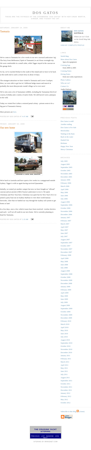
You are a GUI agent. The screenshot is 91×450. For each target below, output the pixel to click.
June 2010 (64, 334)
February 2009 (66, 290)
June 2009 (64, 299)
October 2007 (65, 246)
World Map (65, 56)
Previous (35, 436)
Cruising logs (65, 65)
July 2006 (64, 199)
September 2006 (66, 205)
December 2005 (66, 177)
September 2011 (66, 381)
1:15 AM (25, 219)
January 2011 (65, 355)
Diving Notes (65, 74)
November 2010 (66, 349)
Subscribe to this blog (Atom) (73, 411)
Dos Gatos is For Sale (68, 127)
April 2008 (64, 258)
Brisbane (64, 143)
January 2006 (65, 180)
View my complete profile (72, 45)
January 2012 (65, 393)
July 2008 (64, 268)
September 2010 (66, 343)
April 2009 (64, 293)
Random (49, 436)
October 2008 (65, 277)
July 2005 (64, 161)
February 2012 (66, 396)
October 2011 (65, 384)
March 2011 (65, 362)
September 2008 (66, 274)
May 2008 (64, 261)
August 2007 (65, 240)
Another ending (66, 124)
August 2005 (65, 164)
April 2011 (64, 365)
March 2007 (65, 224)
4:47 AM (25, 116)
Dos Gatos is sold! (67, 121)
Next (45, 437)
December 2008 (66, 283)
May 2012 (64, 399)
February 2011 (66, 359)
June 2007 (64, 233)
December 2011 (66, 390)
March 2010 (65, 324)
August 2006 (65, 202)
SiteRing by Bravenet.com (46, 441)
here (14, 112)
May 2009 (64, 296)
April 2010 (64, 327)
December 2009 (66, 318)
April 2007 (64, 227)
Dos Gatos (79, 31)
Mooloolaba (65, 131)
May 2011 (64, 368)
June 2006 (64, 196)
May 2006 (64, 192)
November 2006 (66, 211)
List (43, 436)
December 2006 (66, 214)
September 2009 (66, 308)
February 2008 (66, 255)
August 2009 (65, 305)
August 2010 (65, 340)
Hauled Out (65, 140)
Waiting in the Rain (68, 134)
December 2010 (66, 352)
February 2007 (66, 221)
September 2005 (66, 167)
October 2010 (65, 346)
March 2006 (65, 186)
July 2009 (64, 302)
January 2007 (65, 217)
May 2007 (64, 230)
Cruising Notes (66, 71)
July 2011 (64, 374)
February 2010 (66, 321)
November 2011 (66, 387)
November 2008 (66, 280)
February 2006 (66, 183)
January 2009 (65, 287)
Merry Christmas (67, 149)
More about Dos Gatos (69, 59)
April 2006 (64, 189)
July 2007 (64, 236)
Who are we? (65, 83)
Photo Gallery (66, 80)
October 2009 (65, 312)
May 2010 (64, 330)
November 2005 (66, 174)
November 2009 (66, 315)
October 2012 (65, 403)
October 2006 (65, 208)
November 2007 (66, 249)
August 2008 (65, 271)
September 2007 (66, 243)
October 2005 (65, 170)
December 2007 (66, 252)
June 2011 (64, 371)
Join (57, 436)
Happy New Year (67, 146)
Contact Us (65, 86)
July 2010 (64, 337)
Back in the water (67, 137)
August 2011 (65, 378)
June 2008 (64, 265)
